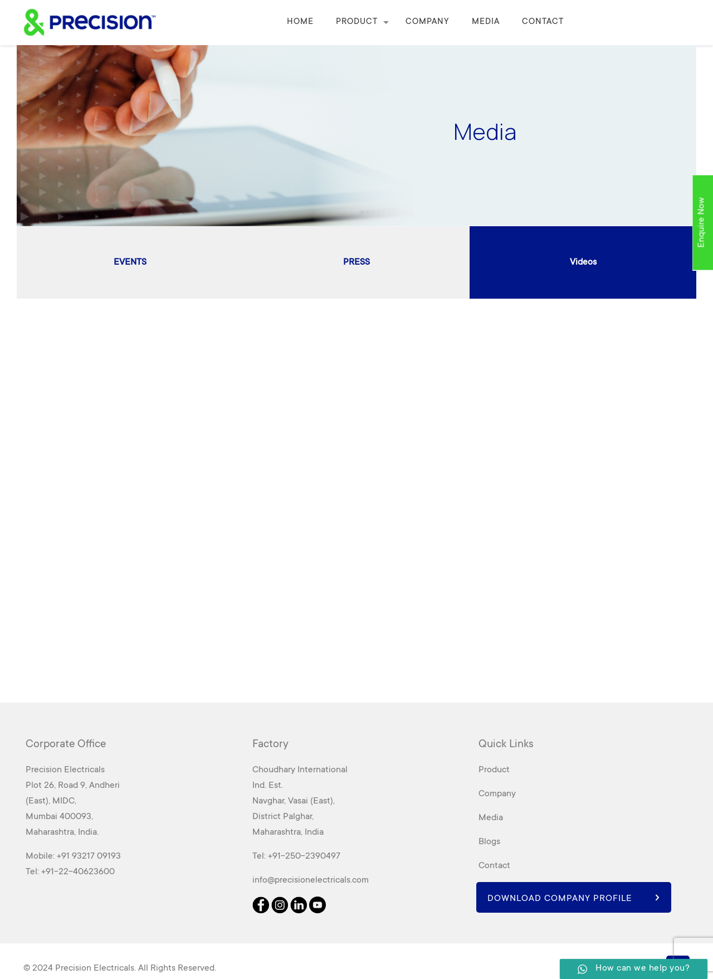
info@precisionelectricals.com (310, 880)
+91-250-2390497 (304, 856)
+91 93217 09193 (89, 856)
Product (494, 770)
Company (497, 794)
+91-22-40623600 (78, 872)
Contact (494, 866)
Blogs (489, 842)
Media (490, 818)
